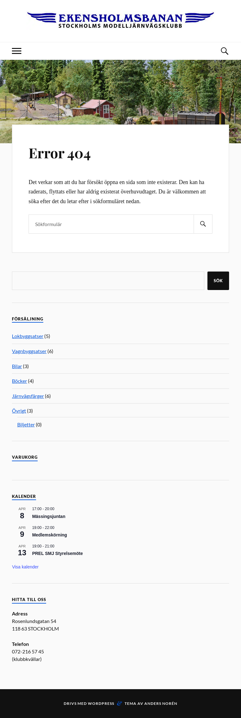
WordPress (101, 703)
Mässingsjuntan (48, 516)
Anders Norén (160, 703)
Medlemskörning (49, 534)
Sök (218, 280)
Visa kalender (25, 566)
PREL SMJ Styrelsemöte (57, 553)
